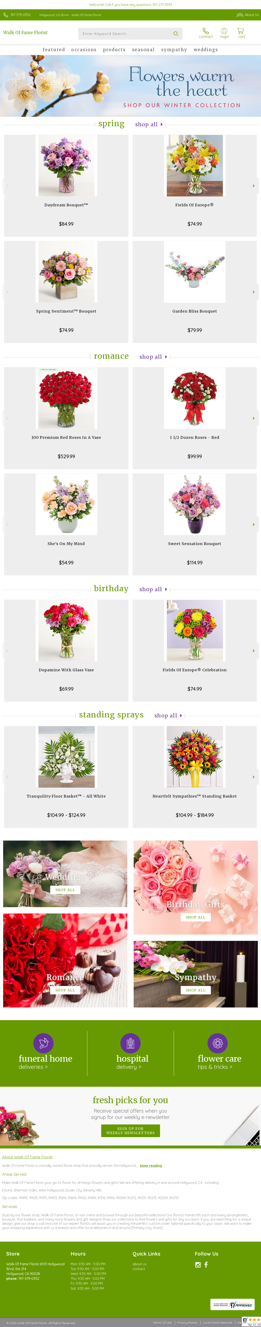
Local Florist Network (217, 1322)
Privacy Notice (187, 1322)
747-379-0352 (20, 15)
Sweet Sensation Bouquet (194, 543)
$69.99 (66, 689)
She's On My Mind (66, 543)
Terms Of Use (162, 1322)
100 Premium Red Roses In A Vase (66, 437)
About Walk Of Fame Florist (27, 1156)
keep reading (151, 1165)
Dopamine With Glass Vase (66, 670)
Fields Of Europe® (194, 205)
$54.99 (66, 562)
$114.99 (195, 562)
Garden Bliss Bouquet (194, 311)
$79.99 (195, 330)
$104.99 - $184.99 (195, 815)
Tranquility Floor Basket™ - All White (66, 796)
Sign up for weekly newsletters (130, 1131)
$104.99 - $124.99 (66, 815)
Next (254, 186)
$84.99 (66, 224)
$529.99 (66, 456)
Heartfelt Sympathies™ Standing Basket (195, 796)
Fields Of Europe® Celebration (195, 670)
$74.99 (195, 224)
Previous (6, 186)
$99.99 (195, 456)
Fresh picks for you (130, 1107)
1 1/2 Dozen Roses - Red (194, 437)
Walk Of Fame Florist (25, 32)
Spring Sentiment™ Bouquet (66, 311)
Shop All (146, 124)
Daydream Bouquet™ (66, 205)
